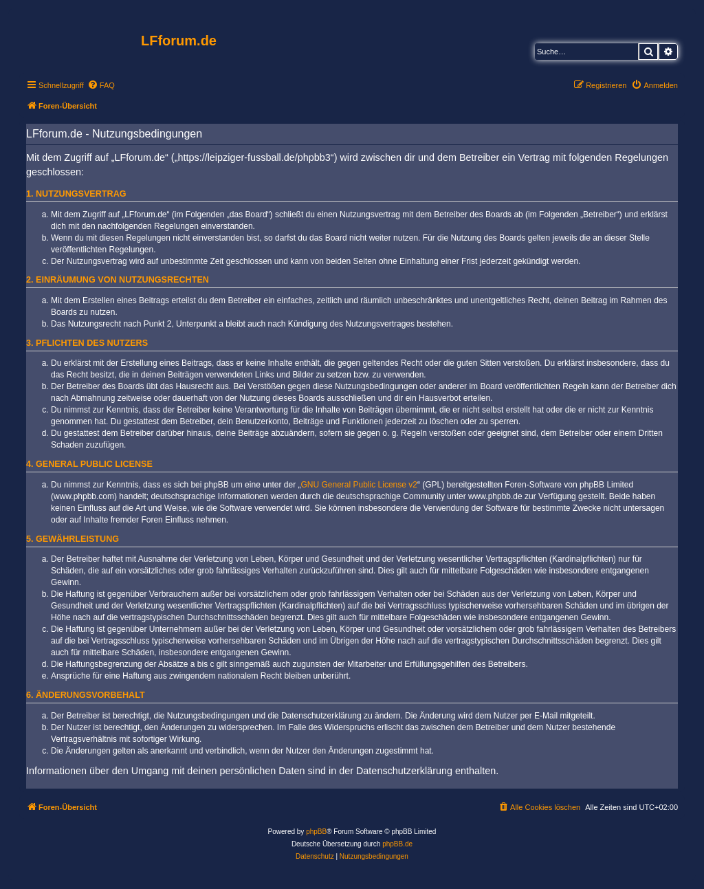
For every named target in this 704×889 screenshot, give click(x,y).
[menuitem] (101, 85)
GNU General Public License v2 (359, 485)
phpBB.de (397, 844)
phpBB (316, 831)
